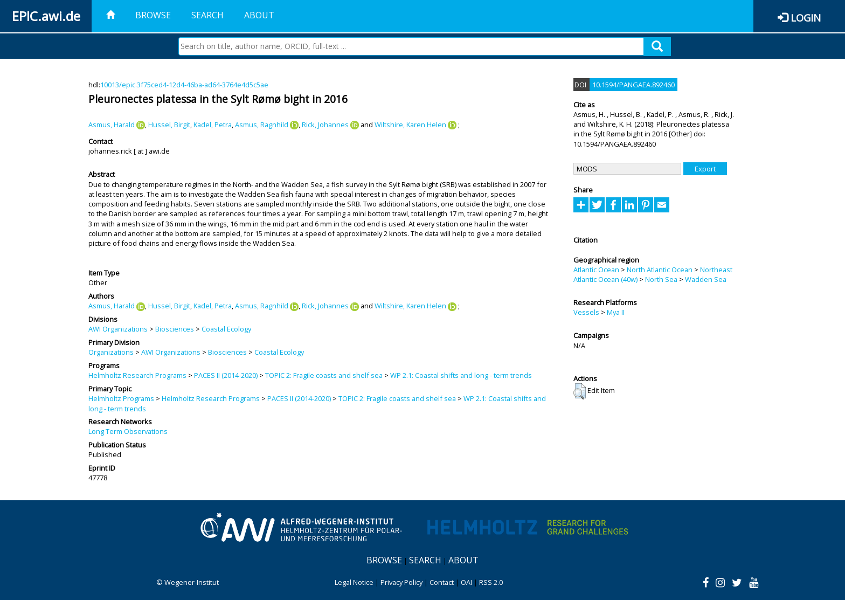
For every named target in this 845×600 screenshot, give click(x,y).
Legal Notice (354, 582)
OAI (466, 582)
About (259, 15)
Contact (442, 582)
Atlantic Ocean (596, 269)
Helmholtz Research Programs (137, 375)
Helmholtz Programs (121, 398)
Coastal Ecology (226, 329)
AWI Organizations (118, 329)
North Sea (661, 279)
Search (207, 15)
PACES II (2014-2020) (226, 375)
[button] (579, 391)
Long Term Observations (128, 431)
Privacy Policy (401, 582)
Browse (153, 15)
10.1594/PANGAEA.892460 (633, 84)
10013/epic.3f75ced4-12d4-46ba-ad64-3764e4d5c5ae (184, 84)
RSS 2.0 (491, 582)
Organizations (111, 352)
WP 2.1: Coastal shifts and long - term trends (461, 375)
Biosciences (174, 329)
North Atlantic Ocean (659, 269)
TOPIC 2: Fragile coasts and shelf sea (324, 375)
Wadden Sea (705, 279)
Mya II (616, 312)
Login (806, 17)
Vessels (586, 312)
